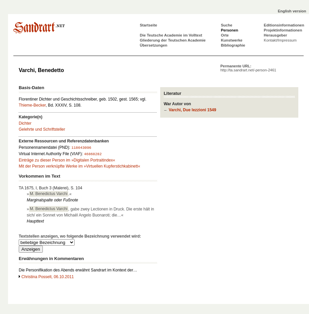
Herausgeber (275, 35)
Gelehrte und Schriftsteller (42, 129)
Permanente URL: (248, 68)
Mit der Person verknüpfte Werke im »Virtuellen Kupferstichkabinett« (79, 166)
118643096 (81, 148)
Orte (224, 35)
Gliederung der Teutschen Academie (173, 40)
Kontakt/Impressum (280, 40)
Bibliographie (233, 45)
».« (49, 193)
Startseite (148, 25)
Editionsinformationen (284, 25)
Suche (226, 25)
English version (292, 11)
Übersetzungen (153, 45)
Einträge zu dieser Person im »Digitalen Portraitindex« (67, 160)
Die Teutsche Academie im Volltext (171, 35)
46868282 (93, 154)
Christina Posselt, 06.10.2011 (47, 276)
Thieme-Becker (32, 105)
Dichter (25, 123)
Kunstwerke (231, 40)
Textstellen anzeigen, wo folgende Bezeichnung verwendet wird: (80, 236)
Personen (229, 30)
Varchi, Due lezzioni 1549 (192, 110)
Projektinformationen (283, 30)
